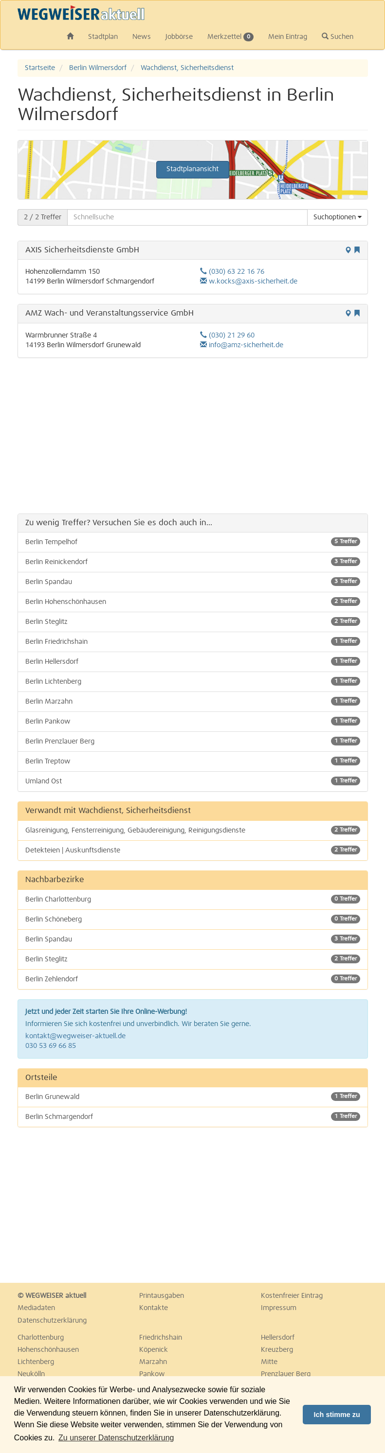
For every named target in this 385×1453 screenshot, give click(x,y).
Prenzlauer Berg (286, 1374)
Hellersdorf (277, 1337)
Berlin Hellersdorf (192, 661)
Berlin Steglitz (192, 621)
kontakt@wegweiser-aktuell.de (75, 1036)
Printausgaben (161, 1296)
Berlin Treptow (192, 761)
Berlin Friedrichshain (192, 641)
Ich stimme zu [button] (337, 1414)
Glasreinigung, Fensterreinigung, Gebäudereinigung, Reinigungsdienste (192, 830)
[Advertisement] (193, 436)
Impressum (278, 1308)
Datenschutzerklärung (52, 1320)
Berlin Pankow (192, 721)
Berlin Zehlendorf (192, 979)
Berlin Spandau (192, 581)
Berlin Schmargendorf (192, 1116)
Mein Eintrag (287, 37)
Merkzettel (230, 37)
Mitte (269, 1362)
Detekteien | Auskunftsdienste (192, 850)
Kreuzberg (277, 1350)
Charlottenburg (41, 1337)
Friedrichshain (160, 1337)
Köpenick (153, 1350)
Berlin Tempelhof (192, 541)
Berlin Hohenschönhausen (192, 601)
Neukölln (31, 1374)
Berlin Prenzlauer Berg (192, 741)
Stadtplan (103, 37)
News (141, 37)
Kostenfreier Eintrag (292, 1296)
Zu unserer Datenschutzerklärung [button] (116, 1438)
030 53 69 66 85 (50, 1046)
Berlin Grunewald (192, 1096)
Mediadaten (36, 1308)
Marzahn (153, 1362)
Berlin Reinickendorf (192, 561)
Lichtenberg (36, 1362)
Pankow (152, 1374)
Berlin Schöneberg (192, 919)
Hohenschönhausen (48, 1350)
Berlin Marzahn (192, 701)
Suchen (337, 36)
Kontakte (153, 1308)
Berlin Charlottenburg (192, 899)
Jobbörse (179, 37)
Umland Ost (192, 781)
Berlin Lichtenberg (192, 681)
